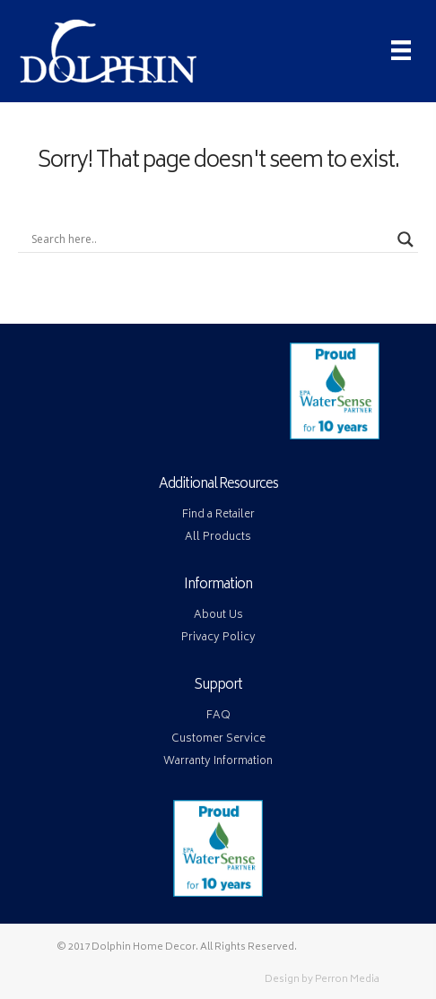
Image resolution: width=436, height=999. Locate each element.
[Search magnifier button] (405, 239)
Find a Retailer (218, 515)
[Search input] (209, 239)
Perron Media (347, 979)
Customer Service (218, 739)
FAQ (218, 716)
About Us (218, 615)
